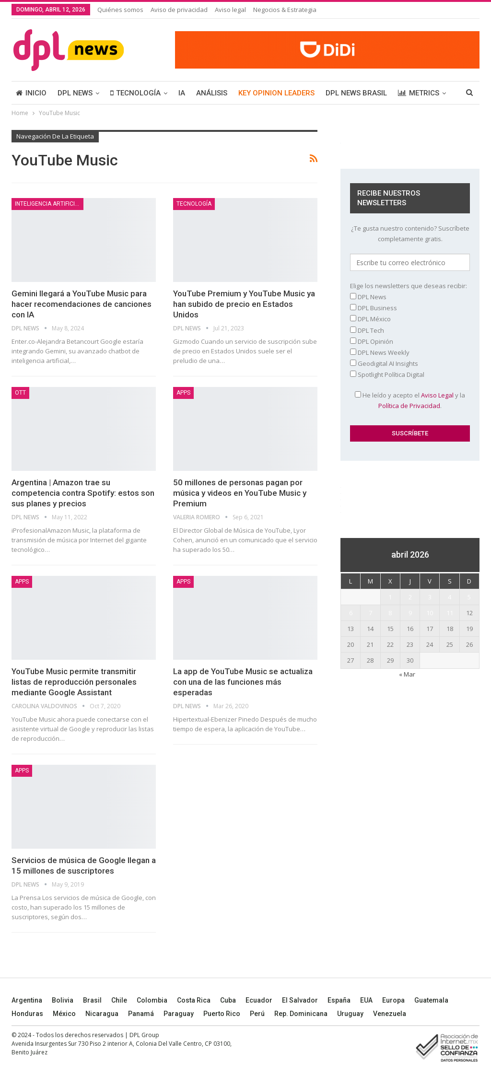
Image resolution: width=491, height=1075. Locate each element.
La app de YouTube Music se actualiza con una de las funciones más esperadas (243, 681)
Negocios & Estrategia (284, 9)
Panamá (141, 1013)
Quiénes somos (120, 9)
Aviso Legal (437, 395)
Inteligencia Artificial (48, 203)
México (64, 1013)
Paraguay (179, 1013)
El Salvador (300, 1000)
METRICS (418, 93)
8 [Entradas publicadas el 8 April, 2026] (390, 612)
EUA (366, 1000)
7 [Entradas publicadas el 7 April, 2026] (370, 612)
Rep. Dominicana (300, 1013)
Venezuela (389, 1013)
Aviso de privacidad (179, 9)
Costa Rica (193, 1000)
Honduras (27, 1013)
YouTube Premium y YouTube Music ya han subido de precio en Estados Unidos (244, 304)
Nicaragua (101, 1013)
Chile (119, 1000)
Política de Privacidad (409, 405)
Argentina (27, 1000)
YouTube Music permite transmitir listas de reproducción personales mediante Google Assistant (74, 681)
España (339, 1000)
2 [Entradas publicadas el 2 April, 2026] (410, 597)
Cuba (228, 1000)
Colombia (152, 1000)
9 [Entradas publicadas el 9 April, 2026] (410, 612)
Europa (393, 1000)
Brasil (92, 1000)
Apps (183, 392)
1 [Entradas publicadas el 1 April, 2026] (390, 597)
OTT (20, 392)
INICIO (31, 93)
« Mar (407, 674)
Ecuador (259, 1000)
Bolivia (62, 1000)
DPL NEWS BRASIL (356, 93)
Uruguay (350, 1013)
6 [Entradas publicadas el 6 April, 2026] (350, 612)
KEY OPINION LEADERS (276, 93)
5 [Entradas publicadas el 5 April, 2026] (469, 597)
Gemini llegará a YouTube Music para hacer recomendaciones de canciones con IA (82, 304)
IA (181, 93)
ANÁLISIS (211, 93)
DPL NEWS (75, 93)
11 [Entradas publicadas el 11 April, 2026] (449, 612)
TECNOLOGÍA (135, 93)
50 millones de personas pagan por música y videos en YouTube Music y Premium (239, 493)
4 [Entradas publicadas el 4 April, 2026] (449, 597)
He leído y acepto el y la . (410, 400)
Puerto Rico (221, 1013)
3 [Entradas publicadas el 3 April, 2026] (430, 597)
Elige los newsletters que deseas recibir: (408, 285)
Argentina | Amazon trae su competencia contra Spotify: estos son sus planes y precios (83, 493)
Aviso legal (230, 9)
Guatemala (431, 1000)
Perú (257, 1013)
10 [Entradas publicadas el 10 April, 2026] (429, 612)
